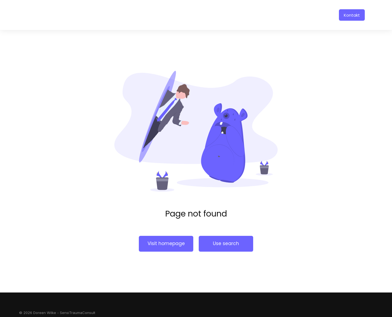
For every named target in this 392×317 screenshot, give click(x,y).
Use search (226, 243)
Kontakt (352, 15)
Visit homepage (166, 243)
